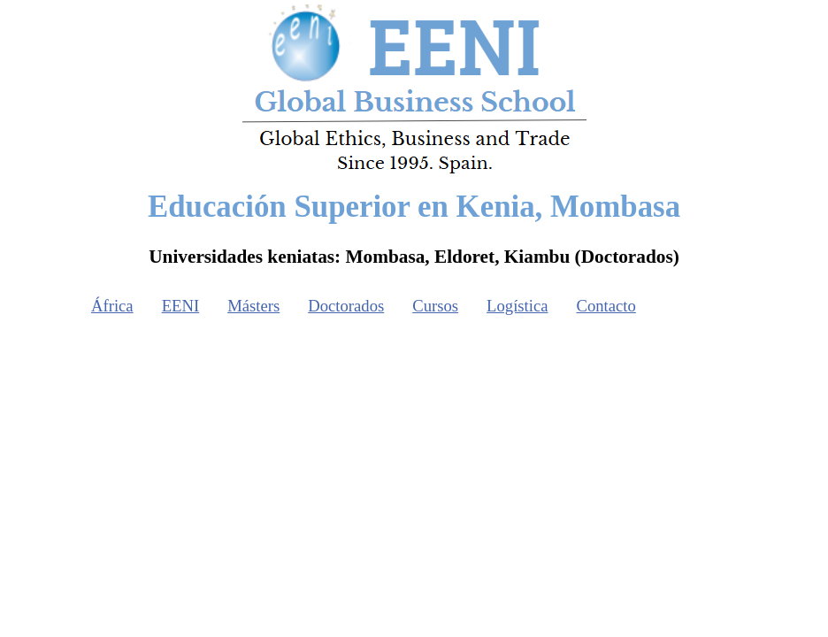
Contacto (606, 305)
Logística (517, 305)
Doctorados (346, 305)
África (112, 305)
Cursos (435, 305)
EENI (180, 305)
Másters (253, 305)
